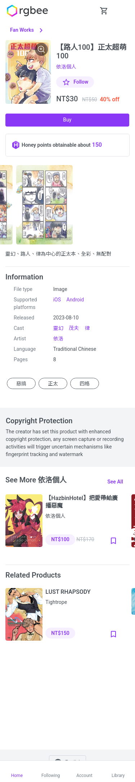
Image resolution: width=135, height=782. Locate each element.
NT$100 (60, 539)
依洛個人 (66, 67)
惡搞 (21, 383)
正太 (53, 383)
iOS (57, 299)
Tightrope (56, 602)
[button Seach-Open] (86, 10)
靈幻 (58, 328)
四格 (85, 383)
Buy (67, 120)
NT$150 (60, 633)
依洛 (58, 338)
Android (75, 299)
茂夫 (74, 328)
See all (115, 482)
